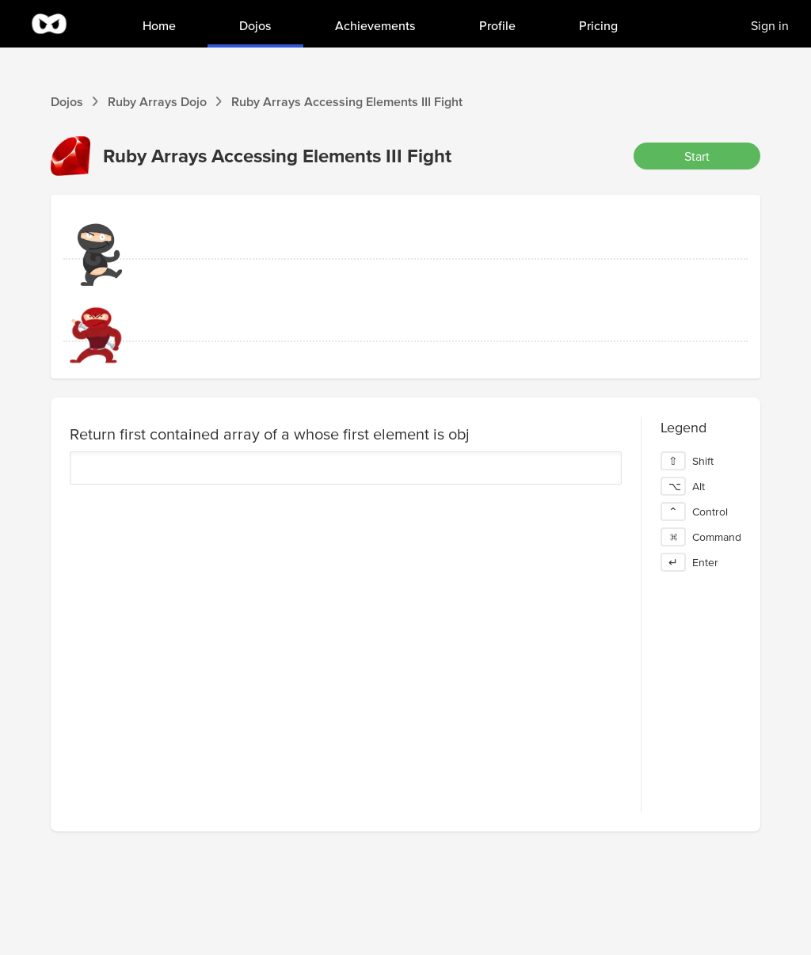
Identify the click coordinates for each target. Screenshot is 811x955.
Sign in (770, 25)
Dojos (67, 101)
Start (697, 156)
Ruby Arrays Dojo (157, 101)
